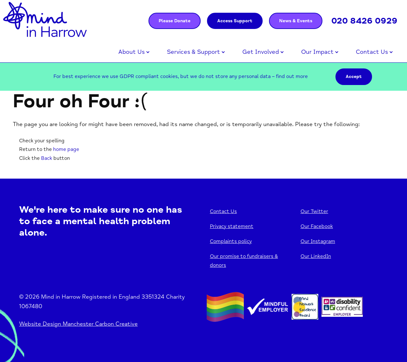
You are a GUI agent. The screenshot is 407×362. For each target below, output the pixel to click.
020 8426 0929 (364, 21)
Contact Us (372, 52)
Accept (354, 76)
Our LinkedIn (315, 256)
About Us (131, 52)
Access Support (234, 21)
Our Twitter (314, 211)
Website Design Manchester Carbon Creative (78, 323)
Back (46, 158)
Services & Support (193, 52)
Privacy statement (231, 226)
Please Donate (174, 21)
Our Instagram (317, 241)
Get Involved (260, 52)
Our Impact (317, 52)
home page (66, 149)
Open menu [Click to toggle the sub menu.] (148, 52)
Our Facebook (316, 226)
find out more (292, 76)
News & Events (295, 21)
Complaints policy (231, 241)
